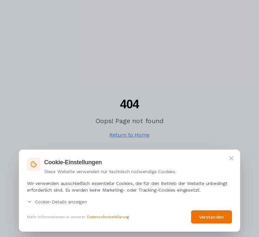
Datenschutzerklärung (108, 217)
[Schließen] (231, 158)
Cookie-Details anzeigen (57, 202)
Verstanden (211, 217)
